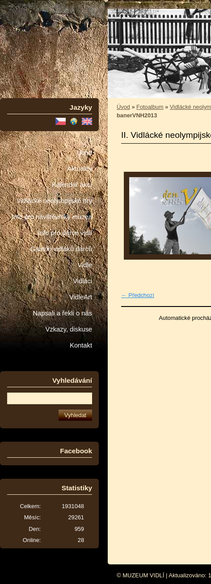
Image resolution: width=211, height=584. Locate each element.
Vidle (85, 265)
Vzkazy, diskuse (69, 329)
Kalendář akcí (72, 184)
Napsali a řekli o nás (62, 313)
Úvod (84, 152)
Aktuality (79, 168)
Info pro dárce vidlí (65, 232)
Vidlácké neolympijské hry (54, 200)
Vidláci (82, 281)
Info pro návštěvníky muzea (52, 216)
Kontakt (81, 345)
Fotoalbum (149, 107)
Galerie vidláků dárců (61, 249)
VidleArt (80, 297)
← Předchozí (137, 295)
